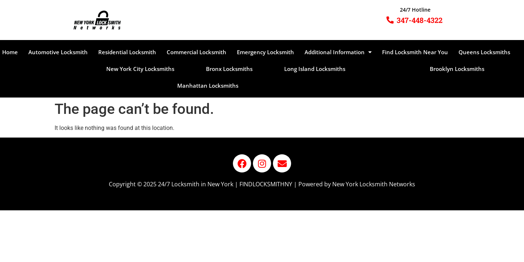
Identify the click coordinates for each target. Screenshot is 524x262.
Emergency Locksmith (265, 52)
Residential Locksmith (127, 52)
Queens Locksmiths (484, 52)
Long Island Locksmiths (314, 68)
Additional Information (338, 52)
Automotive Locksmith (58, 52)
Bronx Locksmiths (229, 68)
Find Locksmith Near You (415, 52)
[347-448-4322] (390, 20)
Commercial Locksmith (196, 52)
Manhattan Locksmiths (207, 85)
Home (10, 52)
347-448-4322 (419, 20)
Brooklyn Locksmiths (457, 68)
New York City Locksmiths (140, 68)
